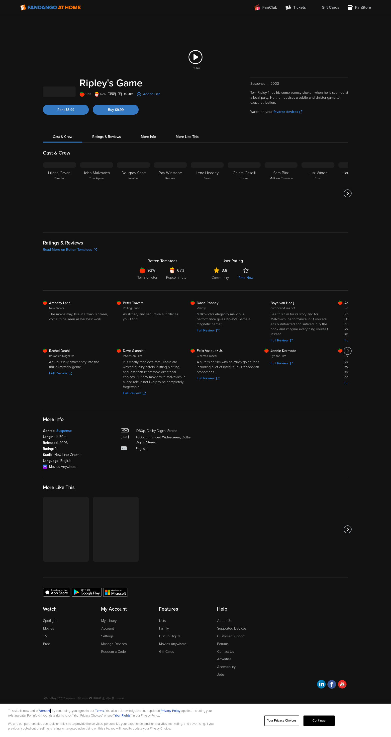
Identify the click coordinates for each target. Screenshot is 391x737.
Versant (44, 711)
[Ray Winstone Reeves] (170, 193)
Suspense (64, 431)
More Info (148, 137)
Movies (48, 628)
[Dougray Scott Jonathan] (133, 193)
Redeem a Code (113, 652)
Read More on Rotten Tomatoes (70, 249)
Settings (107, 636)
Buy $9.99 (116, 110)
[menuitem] (326, 7)
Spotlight (50, 621)
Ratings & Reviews (106, 137)
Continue (318, 721)
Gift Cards (166, 652)
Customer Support (231, 636)
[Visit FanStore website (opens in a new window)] (359, 7)
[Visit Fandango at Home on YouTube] (342, 685)
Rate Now (245, 278)
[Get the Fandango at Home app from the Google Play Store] (87, 591)
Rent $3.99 (65, 110)
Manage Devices (114, 644)
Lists (162, 621)
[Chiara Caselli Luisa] (244, 193)
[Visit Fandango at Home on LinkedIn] (321, 685)
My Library (109, 621)
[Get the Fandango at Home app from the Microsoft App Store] (115, 591)
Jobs (220, 674)
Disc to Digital (169, 636)
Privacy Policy (171, 711)
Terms (99, 711)
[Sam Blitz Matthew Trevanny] (281, 193)
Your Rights (122, 716)
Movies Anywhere (172, 644)
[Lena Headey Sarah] (207, 193)
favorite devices (288, 112)
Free (46, 644)
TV (45, 636)
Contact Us (225, 652)
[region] (195, 720)
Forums (222, 644)
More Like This (187, 137)
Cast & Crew (62, 137)
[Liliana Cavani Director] (59, 193)
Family (164, 628)
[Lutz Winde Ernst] (318, 193)
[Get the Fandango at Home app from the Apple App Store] (56, 591)
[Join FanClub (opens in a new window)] (266, 7)
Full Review (208, 330)
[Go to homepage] (50, 7)
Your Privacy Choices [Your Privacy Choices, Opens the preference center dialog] (281, 721)
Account (107, 628)
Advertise (224, 659)
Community (220, 278)
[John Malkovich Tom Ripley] (96, 193)
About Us (224, 621)
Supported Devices (231, 628)
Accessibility (226, 667)
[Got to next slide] (347, 193)
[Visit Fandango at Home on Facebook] (331, 685)
